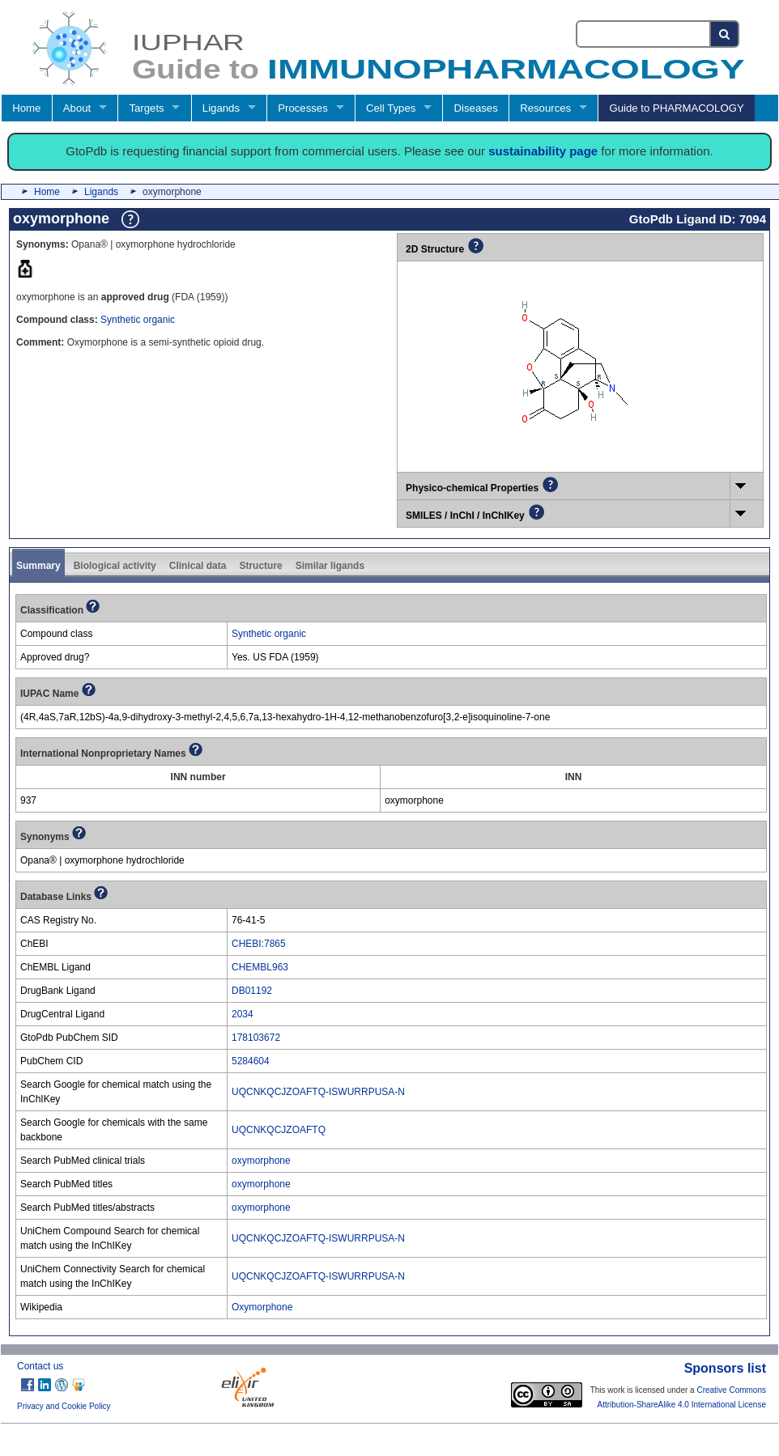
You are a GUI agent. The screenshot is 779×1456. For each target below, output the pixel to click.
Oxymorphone (262, 1307)
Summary (38, 565)
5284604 (251, 1061)
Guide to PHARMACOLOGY (676, 108)
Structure (260, 565)
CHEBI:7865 (259, 943)
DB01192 (252, 990)
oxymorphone (261, 1160)
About (77, 108)
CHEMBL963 (260, 967)
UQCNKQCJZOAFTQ (279, 1130)
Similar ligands (330, 565)
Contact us (40, 1366)
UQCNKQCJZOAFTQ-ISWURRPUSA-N (318, 1091)
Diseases (476, 108)
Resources (545, 108)
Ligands (221, 108)
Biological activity (115, 565)
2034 (242, 1014)
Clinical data (198, 565)
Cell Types (390, 108)
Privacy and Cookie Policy (64, 1406)
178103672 (256, 1037)
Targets (146, 108)
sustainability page (543, 151)
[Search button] (725, 34)
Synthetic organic (137, 319)
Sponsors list (725, 1368)
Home (26, 108)
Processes (303, 108)
